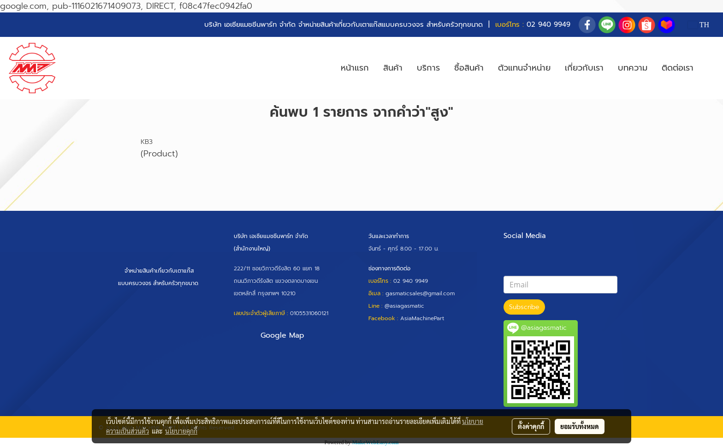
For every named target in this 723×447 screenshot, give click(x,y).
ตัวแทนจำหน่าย (524, 67)
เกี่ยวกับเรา (584, 67)
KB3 (147, 142)
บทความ (632, 67)
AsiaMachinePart (422, 318)
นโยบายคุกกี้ (181, 431)
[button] (708, 68)
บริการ (428, 67)
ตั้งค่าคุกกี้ (531, 426)
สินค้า (393, 67)
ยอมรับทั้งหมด (579, 426)
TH (698, 25)
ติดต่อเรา (677, 67)
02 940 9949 (548, 24)
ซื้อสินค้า (469, 67)
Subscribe (524, 307)
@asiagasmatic (404, 306)
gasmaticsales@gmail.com (420, 293)
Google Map (282, 335)
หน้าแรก (355, 67)
